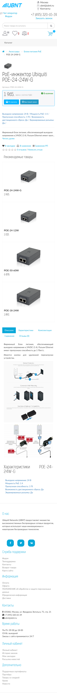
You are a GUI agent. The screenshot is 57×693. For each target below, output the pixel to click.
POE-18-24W (11, 310)
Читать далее (8, 138)
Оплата (5, 583)
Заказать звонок (44, 18)
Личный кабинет (9, 650)
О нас (5, 514)
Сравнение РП (41, 146)
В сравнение (25, 146)
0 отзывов (21, 149)
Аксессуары (14, 51)
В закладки (10, 146)
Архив (5, 680)
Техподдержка (9, 561)
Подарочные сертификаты (14, 671)
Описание (9, 330)
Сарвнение (9, 336)
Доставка (6, 598)
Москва (42, 2)
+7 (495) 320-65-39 (44, 15)
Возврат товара (9, 567)
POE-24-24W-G (12, 190)
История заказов (9, 653)
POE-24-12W (11, 230)
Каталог (8, 42)
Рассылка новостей (11, 659)
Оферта (5, 586)
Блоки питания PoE (32, 51)
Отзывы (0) (24, 336)
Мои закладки (8, 656)
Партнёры (6, 674)
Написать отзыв (35, 149)
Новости (6, 683)
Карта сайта (7, 570)
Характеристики (25, 330)
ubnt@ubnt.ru (45, 5)
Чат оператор (10, 13)
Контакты (43, 8)
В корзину (11, 102)
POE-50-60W (11, 270)
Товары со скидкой (10, 677)
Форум (8, 16)
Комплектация (45, 330)
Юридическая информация (14, 595)
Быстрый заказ (29, 102)
